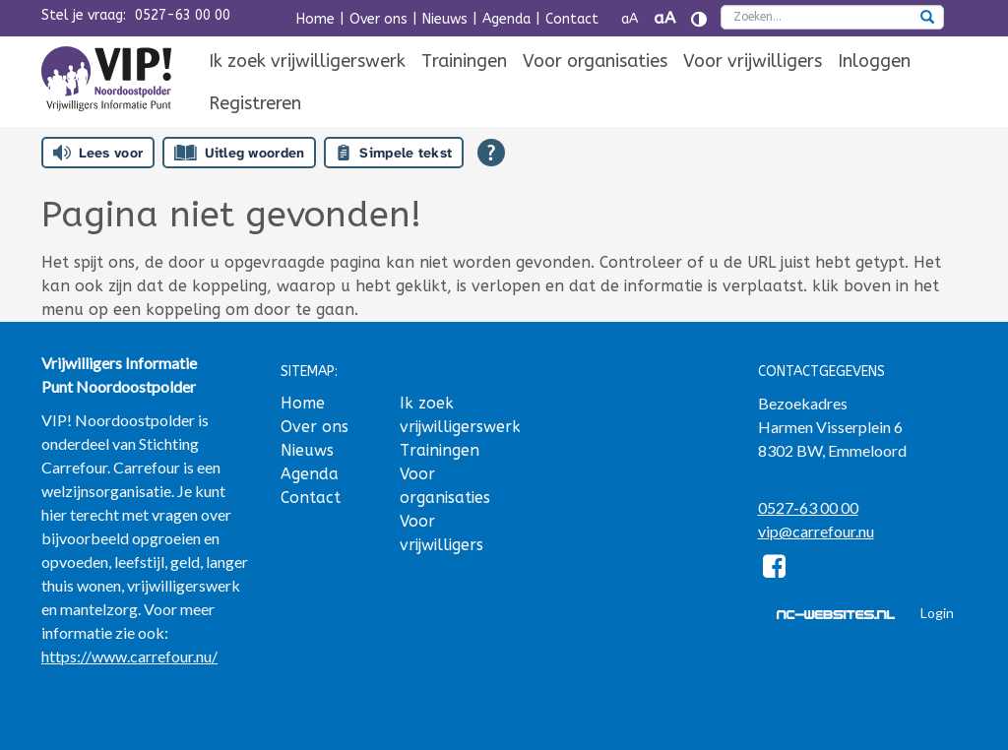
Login (937, 612)
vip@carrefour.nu (816, 531)
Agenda (506, 19)
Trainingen (464, 61)
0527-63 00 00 (182, 15)
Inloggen (874, 61)
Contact (571, 19)
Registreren (255, 103)
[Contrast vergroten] (699, 19)
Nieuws (445, 19)
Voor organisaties (595, 61)
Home (315, 19)
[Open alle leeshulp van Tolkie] (491, 152)
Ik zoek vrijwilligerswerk (307, 61)
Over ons (378, 19)
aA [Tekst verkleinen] (629, 19)
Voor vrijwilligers (752, 61)
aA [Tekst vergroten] (664, 18)
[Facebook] (775, 569)
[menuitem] (307, 62)
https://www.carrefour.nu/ (129, 656)
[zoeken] (927, 19)
